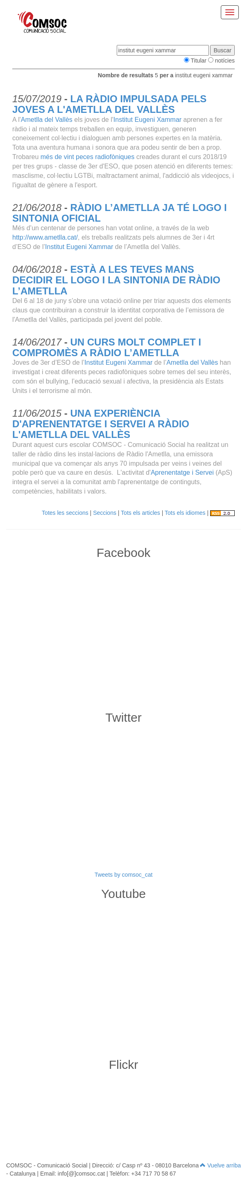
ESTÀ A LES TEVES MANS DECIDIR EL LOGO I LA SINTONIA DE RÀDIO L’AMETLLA (116, 280)
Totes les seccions (65, 512)
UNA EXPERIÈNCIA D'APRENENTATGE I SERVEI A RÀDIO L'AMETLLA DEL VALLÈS (100, 424)
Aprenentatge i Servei (182, 472)
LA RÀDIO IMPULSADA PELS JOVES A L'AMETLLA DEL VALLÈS (109, 104)
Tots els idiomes (185, 512)
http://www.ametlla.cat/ (45, 237)
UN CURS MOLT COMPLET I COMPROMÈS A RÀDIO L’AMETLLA (106, 347)
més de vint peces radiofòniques (87, 156)
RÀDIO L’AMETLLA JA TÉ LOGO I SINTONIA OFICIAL (119, 213)
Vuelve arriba (220, 1165)
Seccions (104, 512)
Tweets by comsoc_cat (124, 874)
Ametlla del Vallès (47, 119)
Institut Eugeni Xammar (147, 119)
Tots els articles (140, 512)
